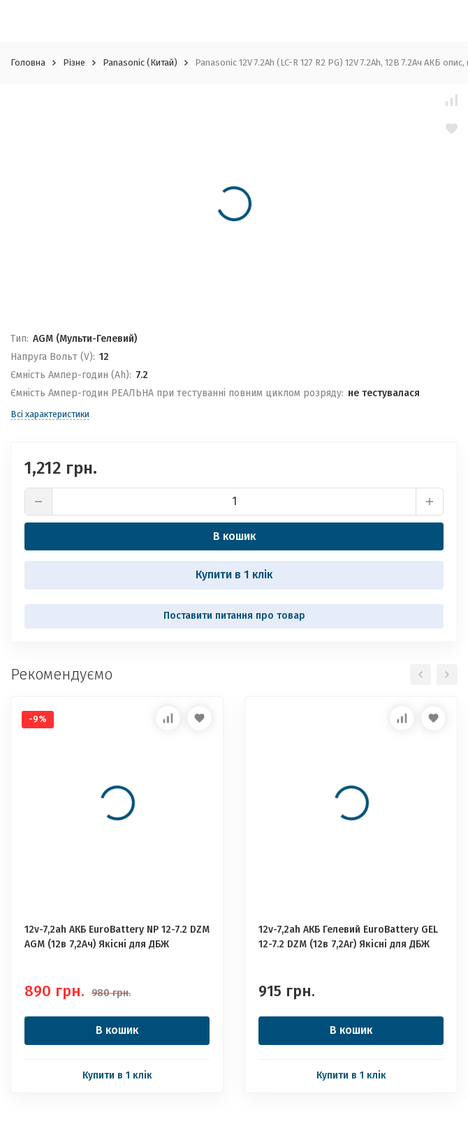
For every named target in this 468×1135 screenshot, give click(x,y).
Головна (27, 62)
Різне (74, 62)
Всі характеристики (49, 414)
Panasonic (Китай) (140, 62)
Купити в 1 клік (234, 574)
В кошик (234, 536)
